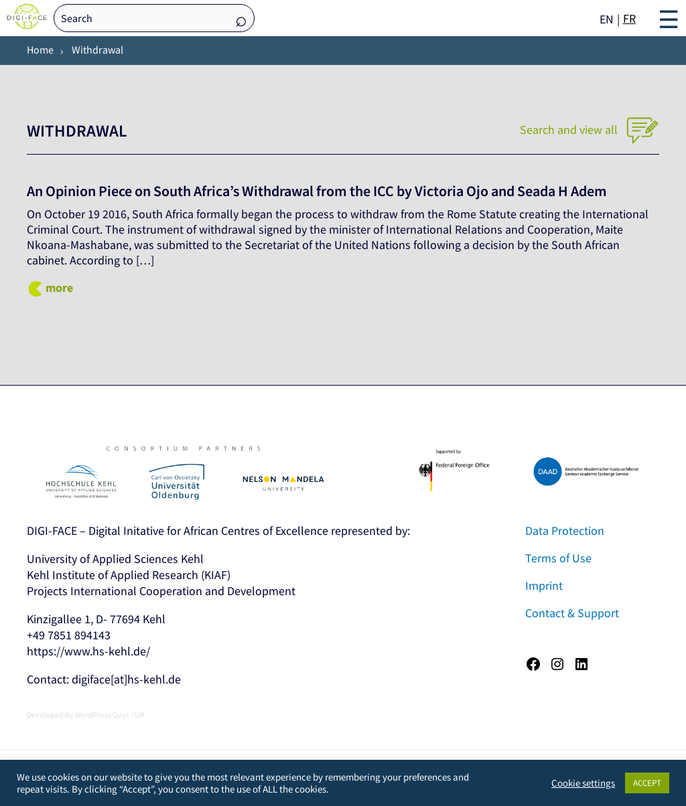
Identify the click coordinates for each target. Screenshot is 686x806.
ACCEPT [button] (647, 783)
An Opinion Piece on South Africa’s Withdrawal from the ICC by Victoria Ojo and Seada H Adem (338, 190)
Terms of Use (558, 558)
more (59, 287)
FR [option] (629, 18)
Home (40, 49)
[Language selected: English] (619, 18)
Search (241, 19)
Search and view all (589, 129)
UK (140, 715)
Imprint (544, 585)
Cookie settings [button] (583, 783)
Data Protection (564, 530)
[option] (629, 19)
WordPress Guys (102, 715)
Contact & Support (572, 613)
